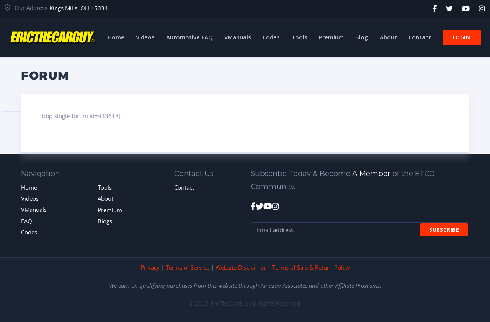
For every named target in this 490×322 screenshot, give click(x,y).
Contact (184, 187)
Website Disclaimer (241, 267)
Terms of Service (187, 267)
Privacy (150, 267)
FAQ (26, 221)
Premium (110, 210)
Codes (29, 232)
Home (29, 187)
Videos (30, 198)
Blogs (105, 221)
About (105, 198)
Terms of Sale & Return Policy (311, 267)
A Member (371, 173)
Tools (105, 187)
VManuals (34, 209)
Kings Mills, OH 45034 (78, 8)
